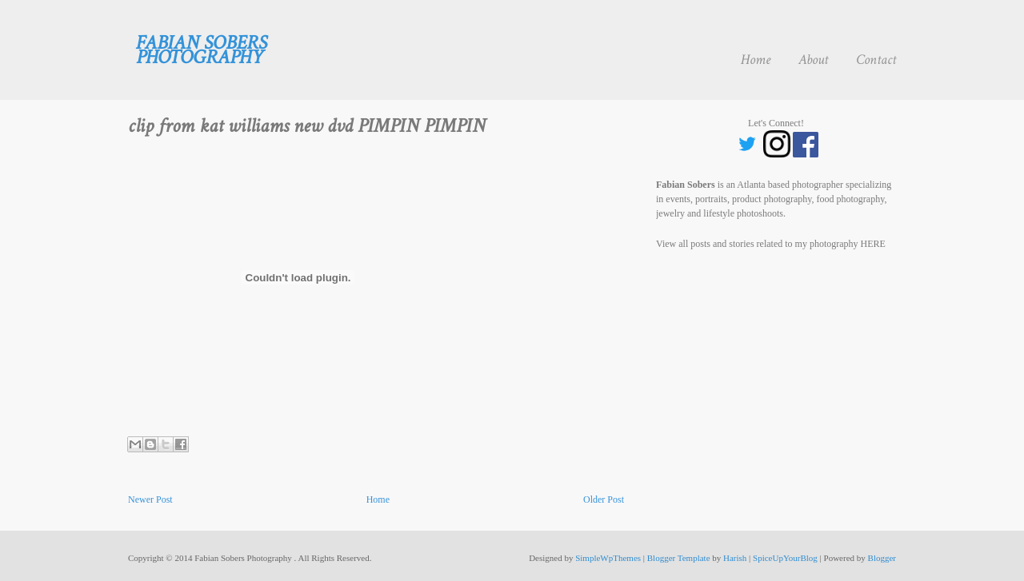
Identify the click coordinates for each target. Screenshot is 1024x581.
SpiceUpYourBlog (785, 558)
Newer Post (150, 499)
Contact (876, 59)
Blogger (882, 558)
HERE (873, 243)
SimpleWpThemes (608, 558)
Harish (734, 558)
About (813, 59)
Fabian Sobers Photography (201, 50)
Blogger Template (678, 558)
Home (755, 59)
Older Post (603, 499)
